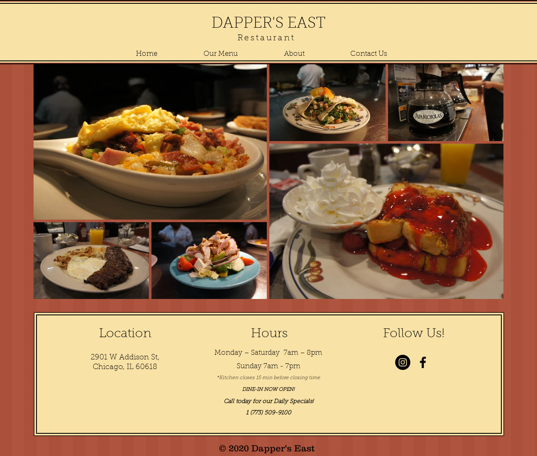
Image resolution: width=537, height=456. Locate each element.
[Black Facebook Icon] (422, 362)
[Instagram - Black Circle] (402, 362)
